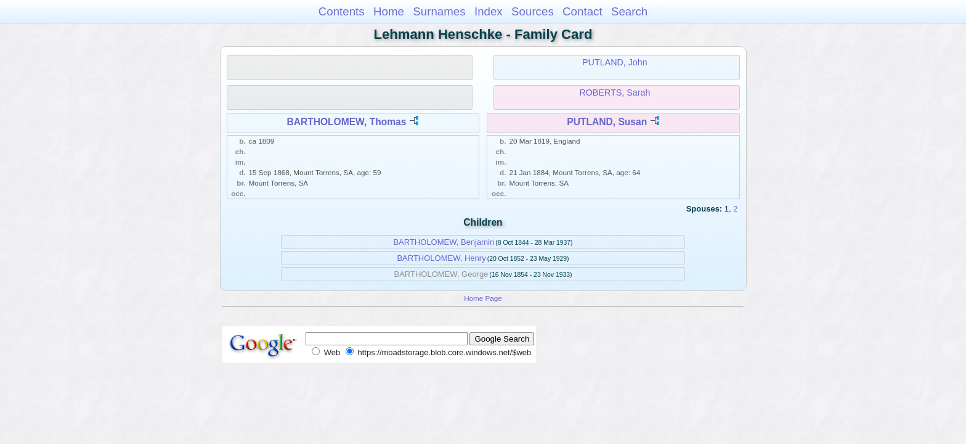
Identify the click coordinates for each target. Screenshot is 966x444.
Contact (582, 11)
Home (388, 11)
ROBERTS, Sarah (614, 92)
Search (629, 11)
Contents (342, 11)
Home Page (483, 298)
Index (488, 11)
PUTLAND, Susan (607, 122)
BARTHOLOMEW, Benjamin (443, 242)
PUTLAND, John (614, 62)
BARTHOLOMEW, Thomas (346, 122)
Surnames (439, 11)
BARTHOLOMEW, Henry (441, 258)
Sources (532, 11)
